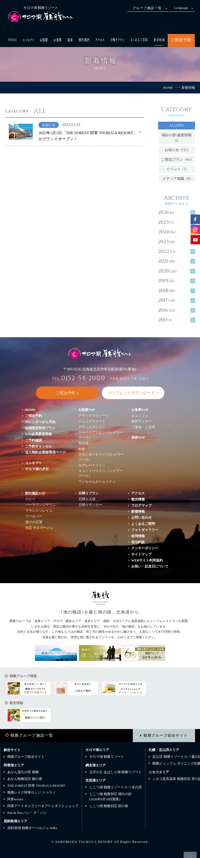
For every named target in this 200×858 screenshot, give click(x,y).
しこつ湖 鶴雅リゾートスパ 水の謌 (115, 787)
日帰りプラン (88, 493)
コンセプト (33, 463)
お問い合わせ (141, 517)
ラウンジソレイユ (38, 510)
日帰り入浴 (87, 499)
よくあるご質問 (143, 524)
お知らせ (176, 150)
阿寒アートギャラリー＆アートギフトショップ (42, 806)
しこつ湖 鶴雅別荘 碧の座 (108, 806)
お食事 (139, 410)
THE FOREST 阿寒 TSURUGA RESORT (36, 786)
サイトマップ (141, 554)
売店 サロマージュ (39, 528)
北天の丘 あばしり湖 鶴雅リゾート (115, 772)
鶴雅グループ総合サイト (165, 735)
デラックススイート (93, 415)
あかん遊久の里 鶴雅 (23, 772)
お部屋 (86, 410)
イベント (176, 169)
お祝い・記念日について (149, 566)
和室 (81, 449)
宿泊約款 (138, 542)
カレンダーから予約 (40, 422)
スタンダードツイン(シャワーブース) (100, 456)
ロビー (30, 499)
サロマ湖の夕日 (37, 469)
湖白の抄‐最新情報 (176, 138)
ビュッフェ (140, 415)
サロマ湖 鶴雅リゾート (106, 757)
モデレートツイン (91, 465)
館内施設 (35, 493)
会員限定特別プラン (40, 428)
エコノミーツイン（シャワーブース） (100, 473)
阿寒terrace (15, 799)
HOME (168, 88)
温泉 (138, 437)
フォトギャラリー (144, 530)
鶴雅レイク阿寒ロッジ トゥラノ (31, 792)
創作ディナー (142, 421)
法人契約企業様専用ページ (45, 452)
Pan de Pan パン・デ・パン (27, 813)
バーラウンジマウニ (40, 505)
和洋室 (83, 443)
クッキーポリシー (144, 548)
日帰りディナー (90, 505)
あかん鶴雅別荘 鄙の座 (24, 779)
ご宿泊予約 (33, 416)
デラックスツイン (91, 427)
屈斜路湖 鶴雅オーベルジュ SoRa (32, 828)
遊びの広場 (33, 522)
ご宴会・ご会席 (143, 427)
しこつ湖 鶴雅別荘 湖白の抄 (110, 796)
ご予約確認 (33, 440)
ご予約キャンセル (38, 446)
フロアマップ (143, 505)
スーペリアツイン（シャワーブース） (100, 435)
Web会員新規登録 (38, 434)
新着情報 (138, 511)
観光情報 (138, 499)
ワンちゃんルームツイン (97, 481)
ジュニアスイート (91, 421)
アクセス (138, 493)
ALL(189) (176, 125)
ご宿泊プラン (176, 159)
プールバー (33, 516)
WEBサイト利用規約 (147, 560)
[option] (29, 688)
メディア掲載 (176, 178)
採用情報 (138, 536)
